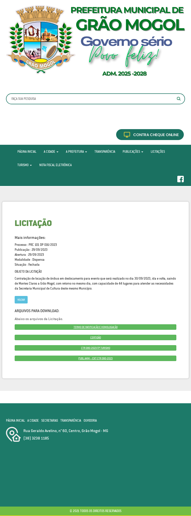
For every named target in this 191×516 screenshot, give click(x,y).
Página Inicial (26, 151)
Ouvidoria (90, 420)
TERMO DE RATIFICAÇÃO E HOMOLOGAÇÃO (96, 327)
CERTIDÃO (95, 337)
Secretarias (49, 420)
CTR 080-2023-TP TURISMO (95, 348)
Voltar (21, 299)
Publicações (133, 151)
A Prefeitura (76, 151)
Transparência (105, 151)
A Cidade (51, 151)
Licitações (158, 151)
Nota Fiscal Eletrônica (55, 165)
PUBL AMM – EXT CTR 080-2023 (95, 358)
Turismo (24, 165)
